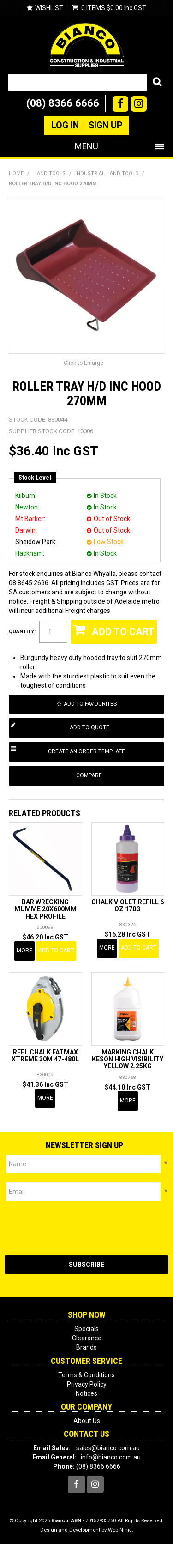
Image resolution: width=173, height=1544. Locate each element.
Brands (86, 1347)
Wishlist (49, 8)
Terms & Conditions (86, 1375)
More (24, 950)
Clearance (86, 1338)
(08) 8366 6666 (62, 103)
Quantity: (22, 631)
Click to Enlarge (83, 363)
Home (16, 173)
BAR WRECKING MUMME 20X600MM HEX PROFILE (45, 909)
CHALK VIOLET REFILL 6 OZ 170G (127, 905)
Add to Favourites (90, 704)
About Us (86, 1420)
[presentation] (75, 1228)
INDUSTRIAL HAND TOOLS (106, 173)
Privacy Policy (87, 1384)
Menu (86, 146)
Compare (89, 775)
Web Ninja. (120, 1530)
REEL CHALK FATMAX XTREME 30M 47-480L (45, 1055)
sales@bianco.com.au (108, 1448)
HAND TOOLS (49, 173)
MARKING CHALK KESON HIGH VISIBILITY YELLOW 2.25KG (127, 1059)
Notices (86, 1393)
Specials (86, 1328)
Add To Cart (56, 950)
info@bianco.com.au (111, 1457)
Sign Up (105, 125)
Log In (65, 125)
